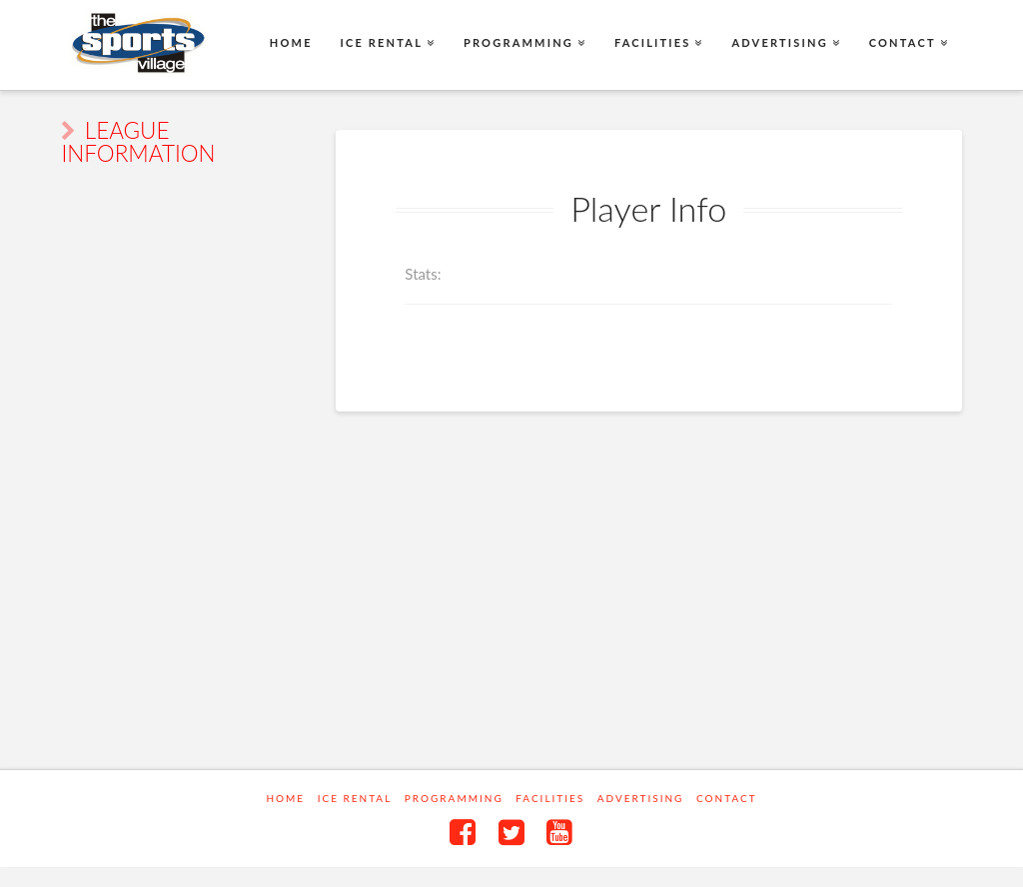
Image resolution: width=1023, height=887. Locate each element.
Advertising (640, 798)
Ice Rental (355, 798)
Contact (726, 798)
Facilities (549, 798)
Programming (454, 798)
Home (285, 798)
